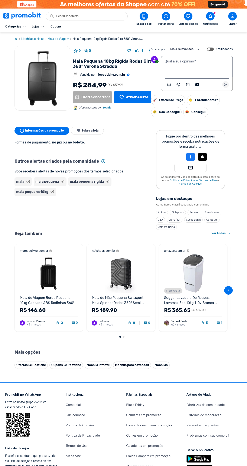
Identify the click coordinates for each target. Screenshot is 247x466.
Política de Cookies (146, 183)
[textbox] (197, 66)
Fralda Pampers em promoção (148, 377)
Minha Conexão (77, 433)
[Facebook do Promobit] (192, 414)
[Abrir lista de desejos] (188, 19)
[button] (132, 157)
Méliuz (71, 423)
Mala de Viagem (60, 39)
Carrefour (131, 219)
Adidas (118, 212)
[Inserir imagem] (187, 84)
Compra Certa (122, 227)
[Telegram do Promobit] (240, 414)
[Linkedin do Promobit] (228, 414)
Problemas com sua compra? (207, 356)
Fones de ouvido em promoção (149, 346)
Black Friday (135, 326)
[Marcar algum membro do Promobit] (178, 84)
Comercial (73, 326)
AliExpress (134, 212)
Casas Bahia (149, 219)
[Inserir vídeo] (197, 84)
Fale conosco (75, 336)
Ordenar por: (158, 49)
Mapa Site (73, 377)
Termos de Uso (164, 180)
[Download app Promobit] (144, 19)
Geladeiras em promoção (144, 367)
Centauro (168, 219)
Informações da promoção (42, 131)
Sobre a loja (87, 131)
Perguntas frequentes (202, 346)
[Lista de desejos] (133, 97)
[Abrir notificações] (210, 19)
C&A (116, 219)
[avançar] (228, 255)
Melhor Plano (76, 413)
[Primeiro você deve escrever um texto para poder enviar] (225, 84)
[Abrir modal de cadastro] (232, 19)
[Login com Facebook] (147, 157)
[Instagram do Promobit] (216, 414)
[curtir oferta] (139, 50)
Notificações (224, 49)
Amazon (151, 212)
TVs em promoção (139, 387)
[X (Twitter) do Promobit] (204, 414)
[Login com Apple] (159, 157)
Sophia (107, 107)
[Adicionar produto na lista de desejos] (129, 50)
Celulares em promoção (143, 336)
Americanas (168, 212)
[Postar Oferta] (166, 19)
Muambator (74, 443)
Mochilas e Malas (34, 39)
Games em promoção (142, 356)
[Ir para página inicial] (17, 39)
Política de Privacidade (140, 180)
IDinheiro (72, 402)
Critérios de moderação (203, 336)
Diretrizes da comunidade (205, 326)
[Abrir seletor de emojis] (169, 84)
